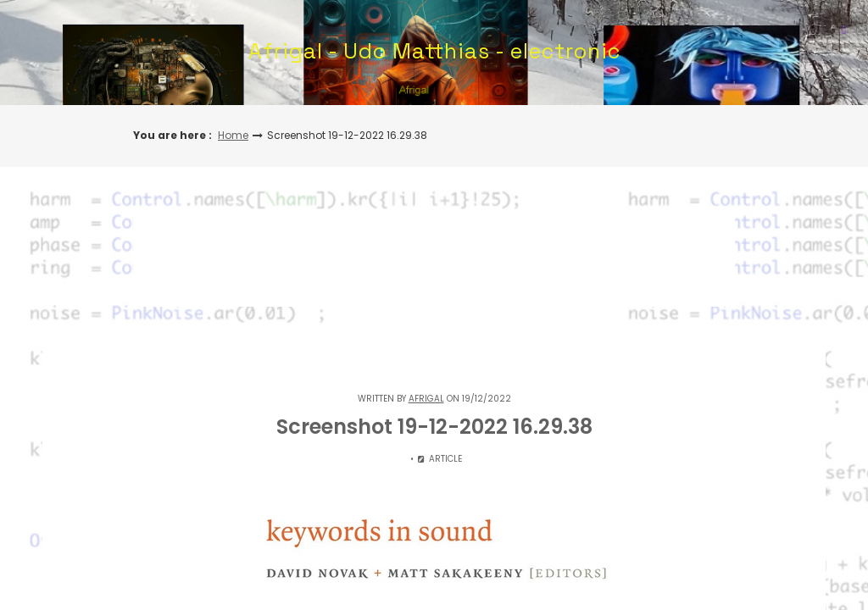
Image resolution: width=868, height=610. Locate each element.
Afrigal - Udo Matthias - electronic (434, 50)
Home (233, 135)
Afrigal (426, 398)
